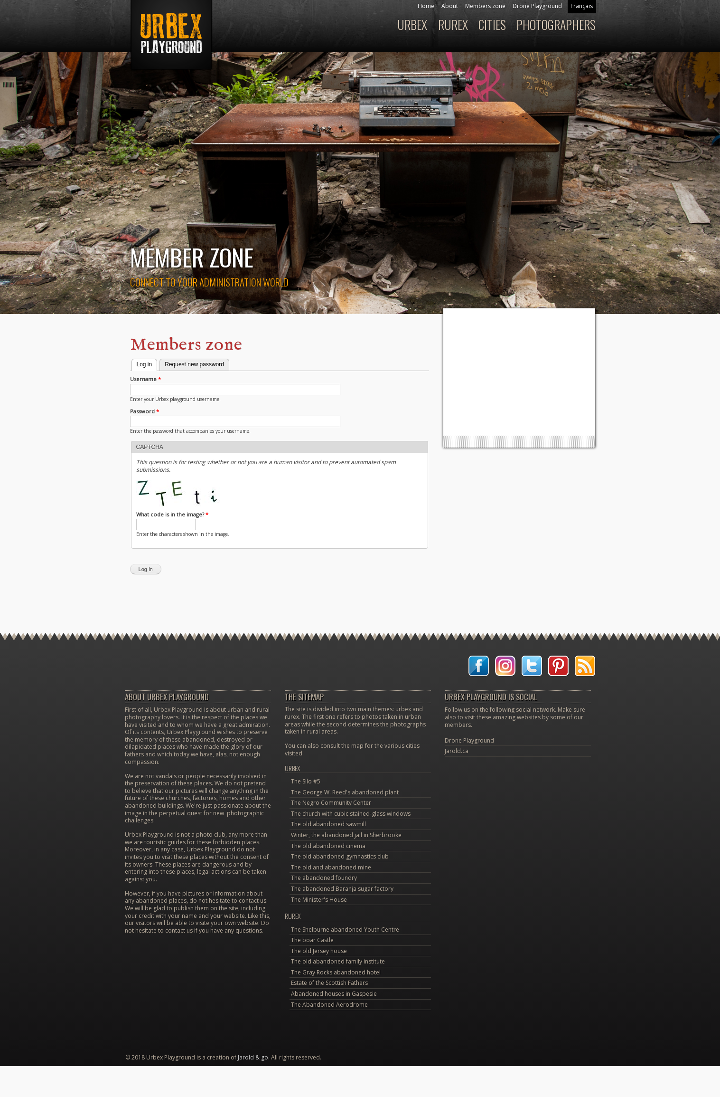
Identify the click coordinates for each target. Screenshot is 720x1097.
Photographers (556, 24)
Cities (492, 24)
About (449, 6)
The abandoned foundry (324, 878)
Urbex (412, 24)
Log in (147, 363)
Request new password (194, 364)
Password (144, 411)
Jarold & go (253, 1057)
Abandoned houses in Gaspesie (334, 994)
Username (145, 379)
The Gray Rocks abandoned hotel (336, 972)
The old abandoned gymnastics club (340, 856)
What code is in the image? (172, 514)
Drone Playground (537, 6)
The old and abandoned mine (331, 867)
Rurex (453, 24)
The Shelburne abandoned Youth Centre (345, 929)
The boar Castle (312, 940)
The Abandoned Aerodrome (329, 1005)
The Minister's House (319, 900)
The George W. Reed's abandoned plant (345, 792)
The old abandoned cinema (328, 846)
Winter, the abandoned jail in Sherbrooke (346, 835)
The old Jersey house (319, 951)
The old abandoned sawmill (328, 824)
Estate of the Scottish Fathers (329, 983)
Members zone (485, 6)
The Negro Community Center (331, 803)
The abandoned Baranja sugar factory (342, 889)
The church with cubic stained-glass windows (351, 814)
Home (426, 6)
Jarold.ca (456, 751)
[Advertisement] (519, 372)
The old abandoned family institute (338, 961)
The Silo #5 (305, 781)
